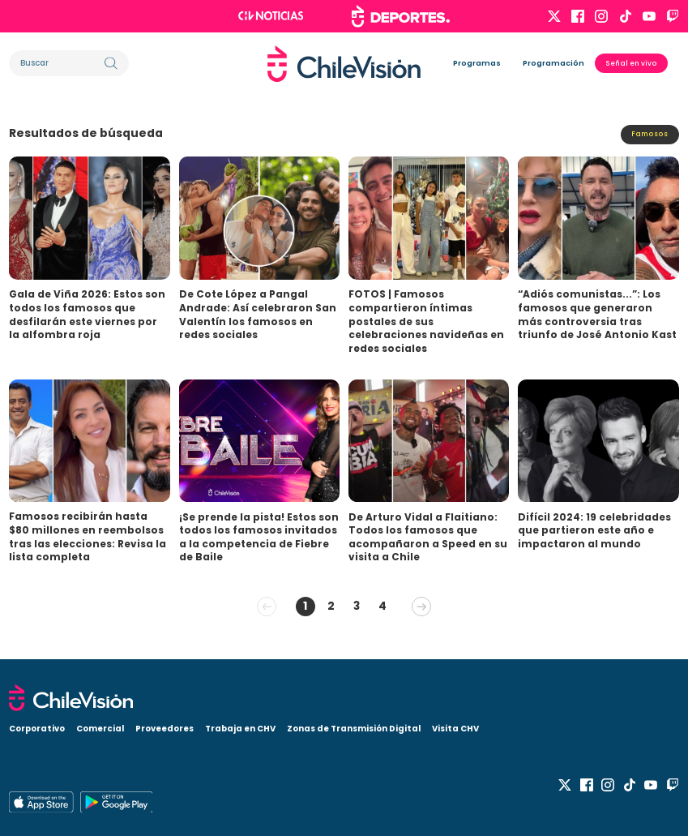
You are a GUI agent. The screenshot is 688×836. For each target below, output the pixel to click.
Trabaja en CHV (240, 728)
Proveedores (164, 728)
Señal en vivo (631, 63)
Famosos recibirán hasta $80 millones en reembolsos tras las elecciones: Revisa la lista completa (87, 536)
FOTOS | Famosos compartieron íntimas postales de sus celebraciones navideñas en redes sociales (426, 321)
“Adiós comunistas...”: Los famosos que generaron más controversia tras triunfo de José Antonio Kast (597, 314)
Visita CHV (455, 728)
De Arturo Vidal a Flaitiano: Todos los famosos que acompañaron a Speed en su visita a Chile (427, 537)
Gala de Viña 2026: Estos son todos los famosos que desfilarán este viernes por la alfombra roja (87, 314)
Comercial (100, 728)
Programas (477, 63)
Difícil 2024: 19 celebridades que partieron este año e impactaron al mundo (594, 530)
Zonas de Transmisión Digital (354, 728)
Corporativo (37, 728)
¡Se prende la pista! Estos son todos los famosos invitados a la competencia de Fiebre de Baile (259, 537)
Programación (553, 63)
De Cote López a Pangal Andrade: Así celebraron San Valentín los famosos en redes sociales (257, 314)
